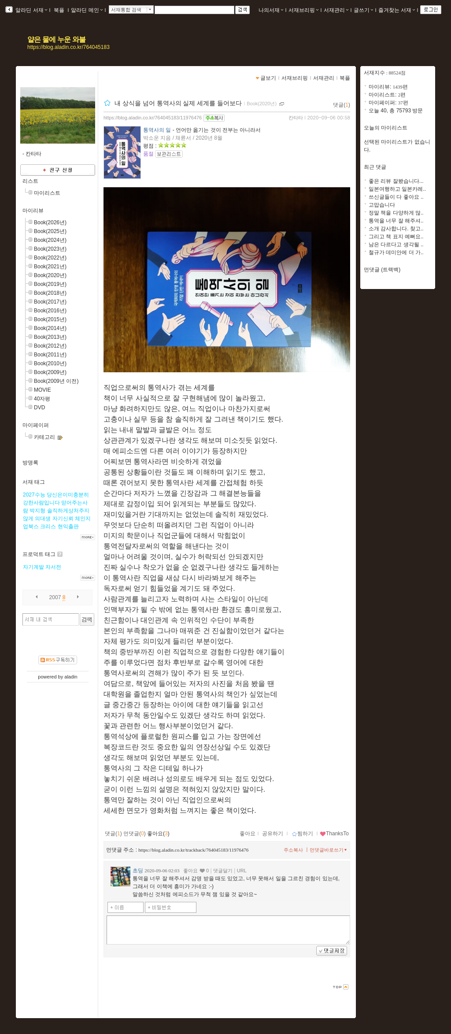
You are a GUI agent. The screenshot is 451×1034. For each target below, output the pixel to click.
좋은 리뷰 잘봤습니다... (396, 181)
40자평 (42, 399)
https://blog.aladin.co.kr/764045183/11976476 (153, 117)
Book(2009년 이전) (56, 381)
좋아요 (247, 833)
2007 (55, 597)
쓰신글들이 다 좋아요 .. (396, 197)
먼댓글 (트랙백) (382, 270)
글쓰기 (363, 10)
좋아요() (158, 833)
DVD (39, 407)
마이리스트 (47, 193)
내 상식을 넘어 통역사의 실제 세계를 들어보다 (178, 103)
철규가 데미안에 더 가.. (396, 252)
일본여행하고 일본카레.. (397, 189)
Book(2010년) (50, 363)
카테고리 (44, 437)
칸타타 (295, 117)
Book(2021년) (50, 266)
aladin (70, 676)
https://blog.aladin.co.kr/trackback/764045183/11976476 (193, 849)
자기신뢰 (63, 518)
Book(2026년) (50, 222)
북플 (59, 10)
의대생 (43, 518)
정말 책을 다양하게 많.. (396, 213)
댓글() (341, 105)
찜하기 (302, 833)
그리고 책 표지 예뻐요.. (396, 236)
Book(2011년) (50, 355)
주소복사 (293, 849)
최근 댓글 (375, 167)
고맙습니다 (382, 205)
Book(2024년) (50, 240)
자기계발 (33, 567)
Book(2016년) (50, 311)
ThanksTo (334, 833)
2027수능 (34, 495)
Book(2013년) (50, 337)
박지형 (37, 511)
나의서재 (271, 10)
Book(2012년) (50, 346)
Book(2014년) (50, 328)
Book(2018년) (50, 293)
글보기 (268, 78)
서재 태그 (33, 482)
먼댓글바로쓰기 (329, 849)
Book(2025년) (50, 231)
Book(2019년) (50, 284)
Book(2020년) (50, 275)
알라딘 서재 (30, 10)
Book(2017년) (50, 302)
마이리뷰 (33, 211)
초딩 (138, 870)
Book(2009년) (50, 372)
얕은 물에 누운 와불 (56, 39)
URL (242, 870)
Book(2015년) (50, 319)
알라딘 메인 (86, 10)
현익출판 (68, 526)
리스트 (30, 181)
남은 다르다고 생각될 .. (396, 244)
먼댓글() (134, 833)
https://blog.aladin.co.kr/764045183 (68, 47)
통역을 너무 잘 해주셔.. (396, 221)
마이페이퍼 (35, 425)
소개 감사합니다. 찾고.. (396, 229)
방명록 (30, 463)
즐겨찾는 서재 (396, 10)
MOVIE (42, 390)
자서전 (53, 567)
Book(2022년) (50, 258)
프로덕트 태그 (38, 554)
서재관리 (336, 10)
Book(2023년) (50, 249)
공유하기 (272, 833)
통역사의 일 (157, 130)
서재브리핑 (303, 10)
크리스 (48, 526)
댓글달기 (223, 870)
